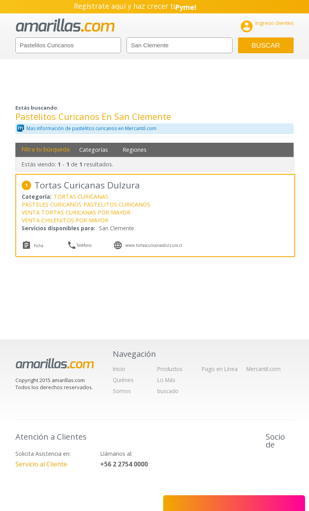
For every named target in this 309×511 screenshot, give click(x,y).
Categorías (93, 149)
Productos (169, 369)
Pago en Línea (220, 369)
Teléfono (83, 245)
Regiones (135, 149)
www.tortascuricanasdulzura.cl (153, 245)
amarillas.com (65, 25)
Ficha (38, 245)
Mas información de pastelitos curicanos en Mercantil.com (91, 128)
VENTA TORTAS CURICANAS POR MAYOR (76, 212)
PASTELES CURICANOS (52, 204)
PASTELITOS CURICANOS (117, 204)
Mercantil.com (263, 369)
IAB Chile (277, 462)
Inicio (119, 369)
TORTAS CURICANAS (81, 196)
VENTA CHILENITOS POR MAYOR (65, 220)
